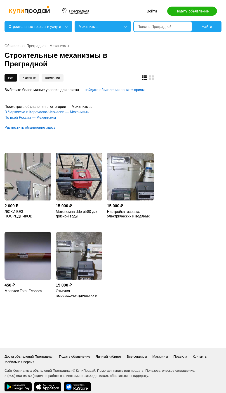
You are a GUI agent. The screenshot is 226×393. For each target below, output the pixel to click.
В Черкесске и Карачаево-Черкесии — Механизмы (47, 112)
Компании (52, 78)
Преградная (79, 11)
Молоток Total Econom (23, 291)
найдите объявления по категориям (115, 90)
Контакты (200, 356)
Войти (152, 11)
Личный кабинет (108, 356)
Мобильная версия (19, 362)
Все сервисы (137, 356)
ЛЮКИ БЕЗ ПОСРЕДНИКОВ (18, 214)
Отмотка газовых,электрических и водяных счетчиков (76, 293)
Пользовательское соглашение (169, 370)
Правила (180, 356)
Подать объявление (192, 11)
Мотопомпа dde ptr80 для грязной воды (77, 214)
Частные (29, 78)
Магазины (160, 356)
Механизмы (59, 46)
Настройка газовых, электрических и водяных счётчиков (128, 214)
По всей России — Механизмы (30, 117)
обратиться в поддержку (129, 376)
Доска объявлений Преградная (29, 356)
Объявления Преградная (26, 46)
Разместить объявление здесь (30, 127)
